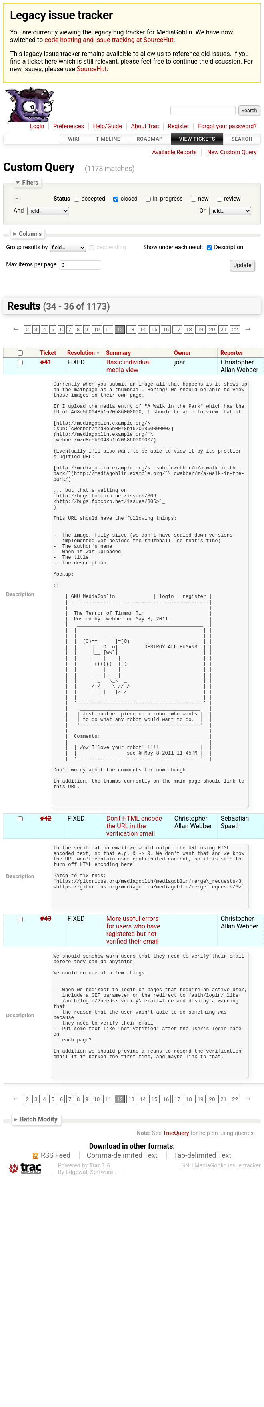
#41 (46, 362)
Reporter (231, 353)
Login (37, 126)
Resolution (81, 353)
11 (108, 329)
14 (143, 329)
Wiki (74, 139)
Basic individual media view (128, 366)
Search (242, 139)
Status (62, 198)
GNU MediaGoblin (204, 1296)
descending (111, 247)
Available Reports (174, 152)
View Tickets (197, 139)
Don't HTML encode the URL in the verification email (134, 917)
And (19, 211)
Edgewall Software (89, 1303)
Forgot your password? (227, 126)
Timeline (108, 139)
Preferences (68, 126)
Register (178, 126)
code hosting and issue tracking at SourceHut (108, 40)
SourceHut (92, 69)
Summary (118, 353)
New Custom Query (231, 152)
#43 (46, 1023)
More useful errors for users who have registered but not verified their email (133, 1034)
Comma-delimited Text (122, 1286)
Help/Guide (107, 126)
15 (154, 329)
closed (128, 198)
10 (97, 329)
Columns (30, 234)
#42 (46, 909)
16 (166, 329)
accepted (93, 198)
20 (212, 329)
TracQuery (176, 1263)
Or (203, 211)
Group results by (27, 247)
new (203, 198)
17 (177, 329)
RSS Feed (55, 1286)
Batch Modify (39, 1250)
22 (235, 329)
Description (225, 247)
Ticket (48, 353)
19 (200, 329)
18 (189, 329)
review (232, 198)
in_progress (167, 198)
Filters (30, 182)
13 (131, 329)
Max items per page (31, 264)
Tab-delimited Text (202, 1286)
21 (223, 329)
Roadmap (149, 139)
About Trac (145, 126)
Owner (182, 353)
